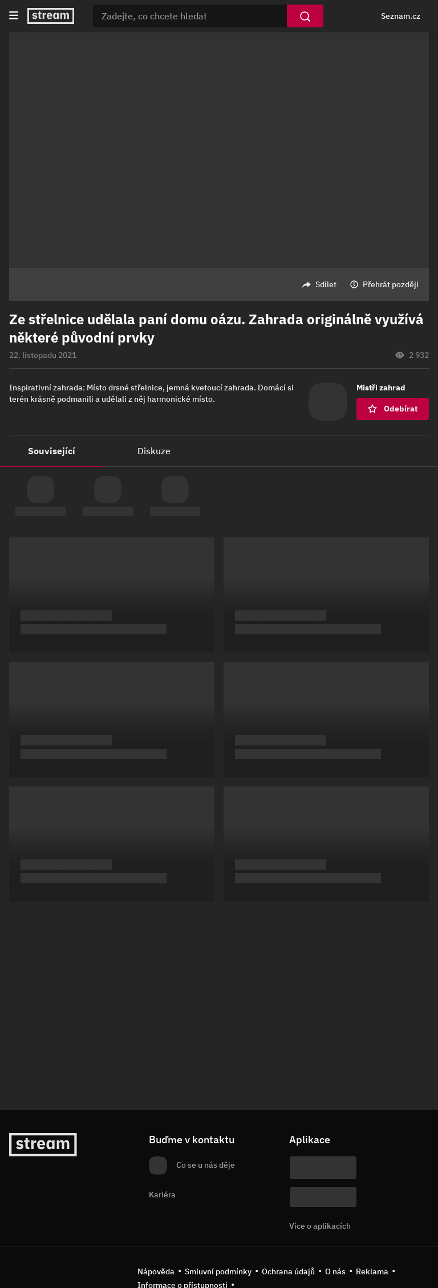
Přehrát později (391, 284)
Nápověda (156, 1271)
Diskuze (154, 450)
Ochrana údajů (288, 1271)
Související (51, 450)
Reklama (372, 1271)
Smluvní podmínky (218, 1271)
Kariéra (162, 1194)
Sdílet (325, 284)
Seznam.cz (400, 16)
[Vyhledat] (305, 16)
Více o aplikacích (320, 1226)
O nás (335, 1271)
